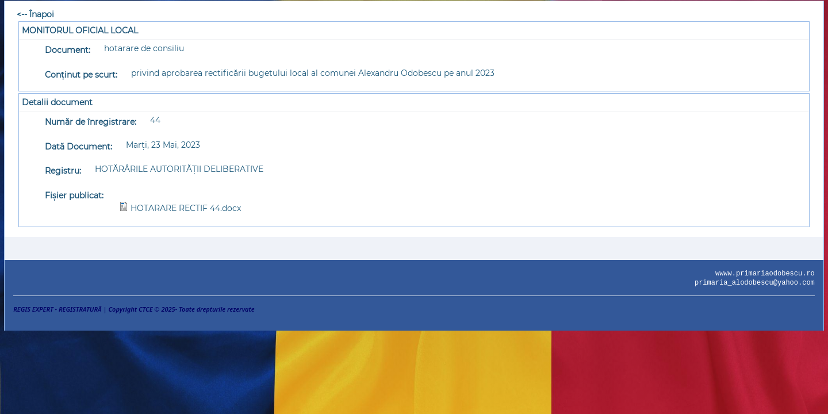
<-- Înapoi (35, 14)
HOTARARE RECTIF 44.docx (186, 208)
